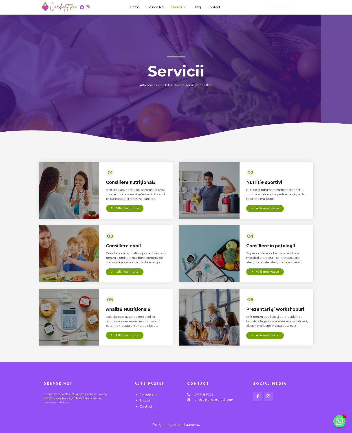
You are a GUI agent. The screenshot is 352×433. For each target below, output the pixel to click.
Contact (214, 7)
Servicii (179, 7)
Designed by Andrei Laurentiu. (176, 424)
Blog (197, 7)
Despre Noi (155, 7)
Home (135, 7)
